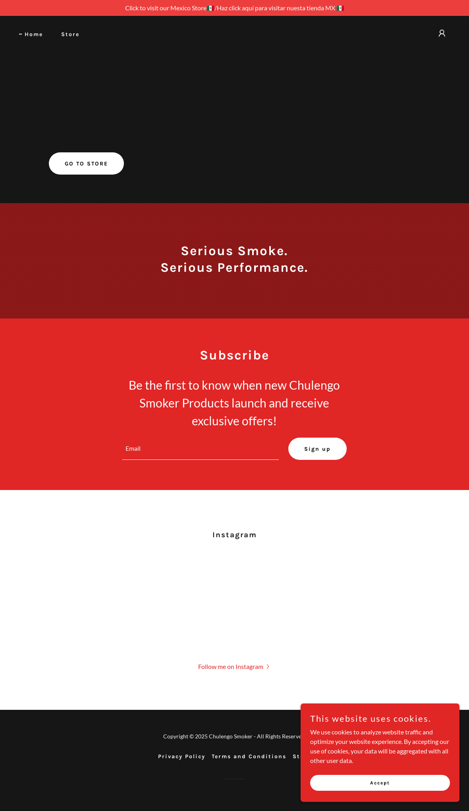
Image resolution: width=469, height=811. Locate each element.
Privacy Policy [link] (181, 756)
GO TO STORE (86, 163)
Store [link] (70, 34)
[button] (442, 33)
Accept (380, 788)
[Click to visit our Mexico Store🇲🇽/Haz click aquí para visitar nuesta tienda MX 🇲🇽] (234, 8)
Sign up (317, 449)
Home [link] (34, 34)
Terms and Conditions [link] (249, 756)
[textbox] (200, 449)
